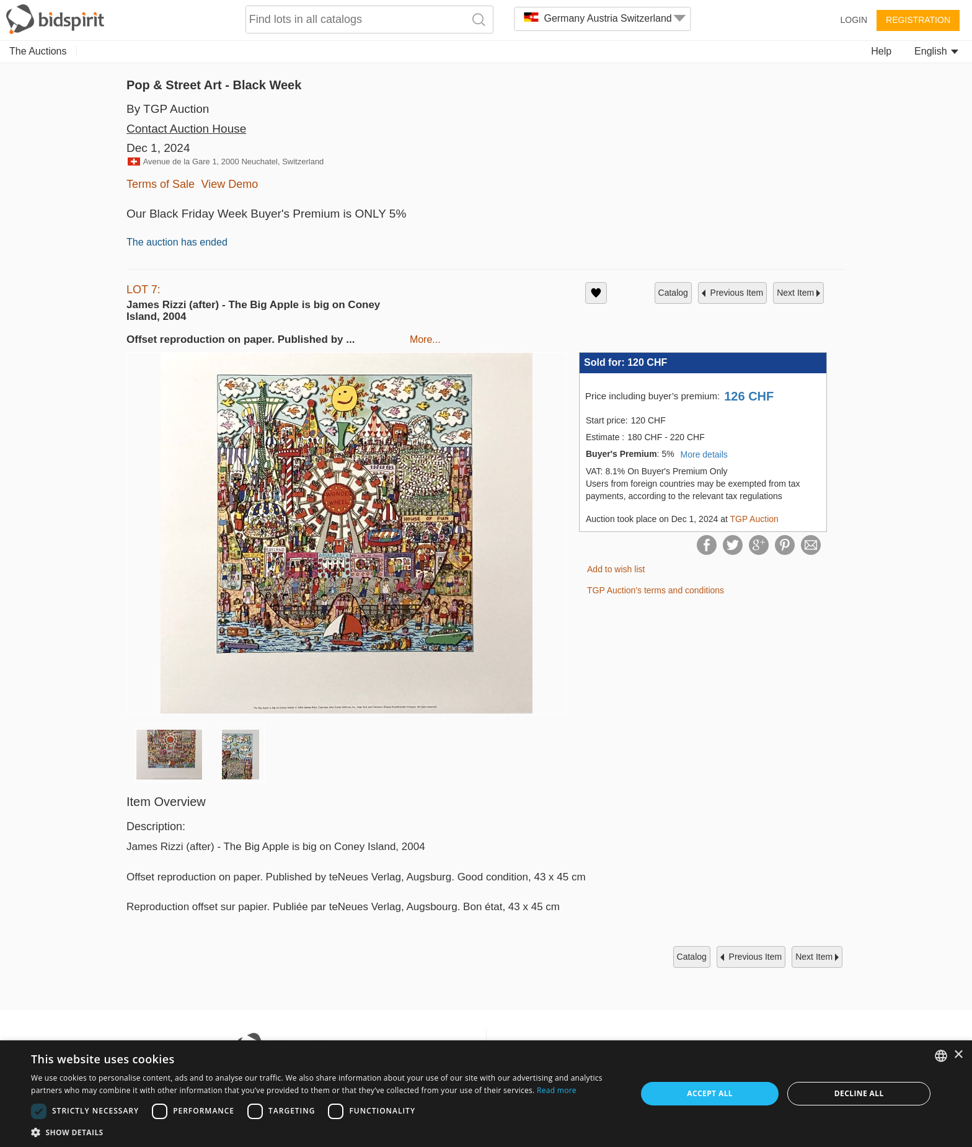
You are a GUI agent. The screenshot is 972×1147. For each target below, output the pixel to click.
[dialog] (486, 1093)
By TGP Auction (167, 108)
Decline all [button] (859, 1093)
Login (853, 20)
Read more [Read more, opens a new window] (557, 1090)
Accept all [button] (710, 1093)
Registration (918, 20)
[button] (325, 1132)
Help (881, 51)
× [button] (958, 1055)
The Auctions (38, 51)
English (936, 51)
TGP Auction (754, 519)
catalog (673, 293)
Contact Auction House (186, 128)
